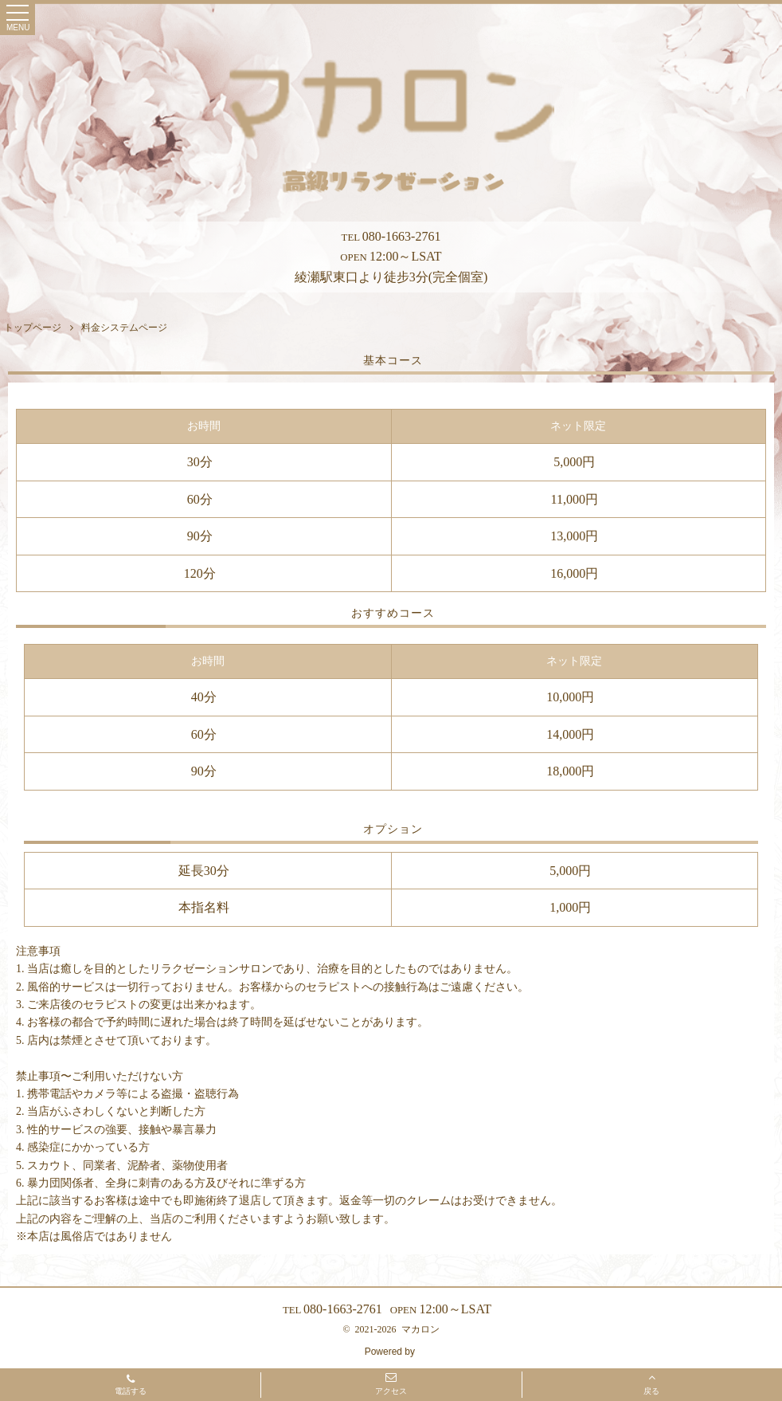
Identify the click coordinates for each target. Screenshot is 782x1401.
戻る (651, 1383)
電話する (131, 1385)
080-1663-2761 (391, 236)
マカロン (420, 1329)
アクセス (391, 1383)
